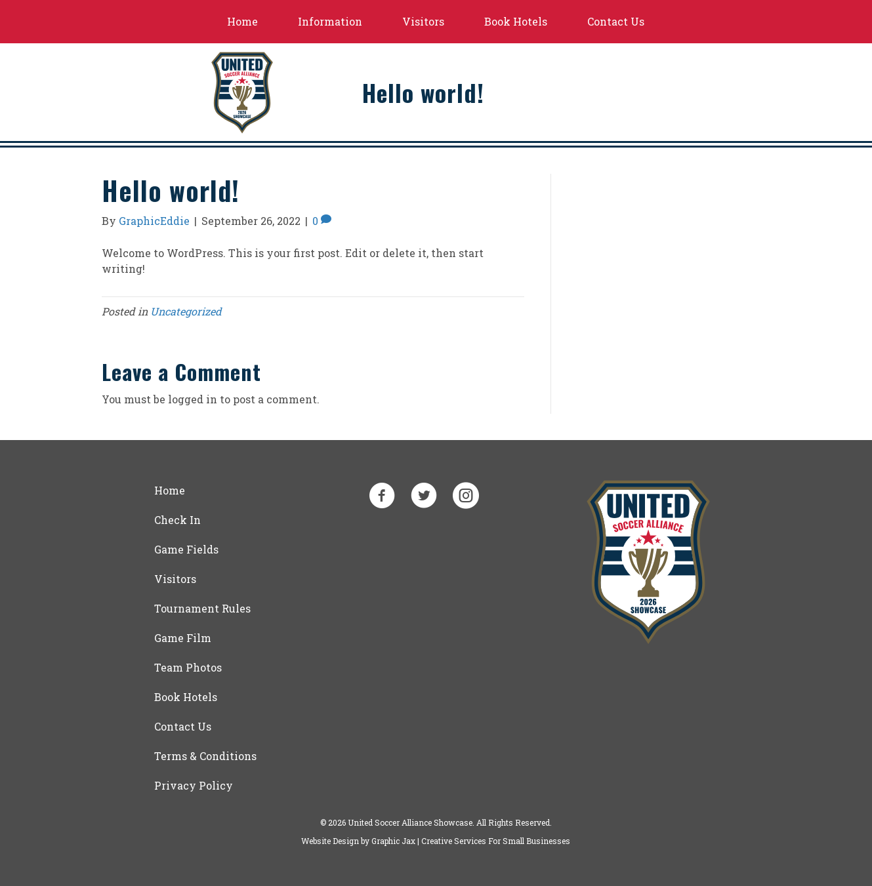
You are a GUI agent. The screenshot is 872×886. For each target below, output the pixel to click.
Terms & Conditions (205, 756)
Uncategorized (186, 311)
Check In (177, 520)
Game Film (182, 638)
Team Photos (188, 667)
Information (330, 21)
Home (242, 21)
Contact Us (615, 21)
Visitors (423, 21)
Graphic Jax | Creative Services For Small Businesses (470, 841)
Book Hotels (515, 21)
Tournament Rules (202, 608)
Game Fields (186, 549)
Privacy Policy (193, 785)
